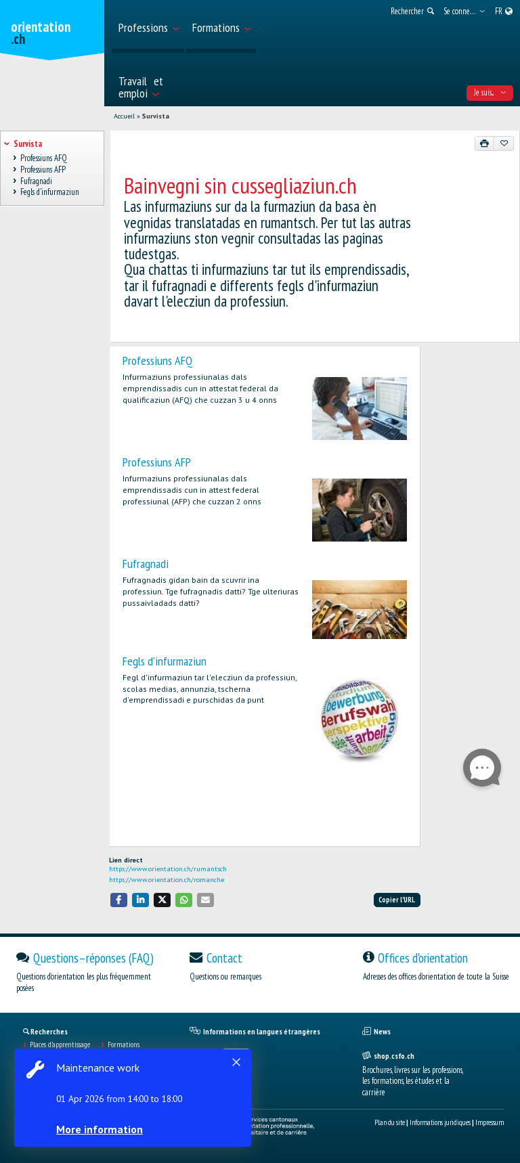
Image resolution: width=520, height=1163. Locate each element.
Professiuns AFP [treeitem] (43, 170)
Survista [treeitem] (27, 144)
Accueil (124, 116)
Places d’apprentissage (60, 1044)
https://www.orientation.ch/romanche (166, 879)
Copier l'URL (396, 899)
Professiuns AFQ (157, 360)
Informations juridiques (440, 1122)
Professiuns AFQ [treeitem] (43, 158)
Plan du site (389, 1122)
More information (101, 1129)
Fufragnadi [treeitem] (36, 181)
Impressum (489, 1122)
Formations (123, 1044)
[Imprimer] (484, 143)
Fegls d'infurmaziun (165, 661)
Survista (155, 116)
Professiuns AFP (157, 462)
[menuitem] (148, 26)
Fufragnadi (146, 563)
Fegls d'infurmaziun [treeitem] (49, 192)
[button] (119, 900)
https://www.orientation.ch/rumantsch (168, 868)
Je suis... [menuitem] (490, 92)
